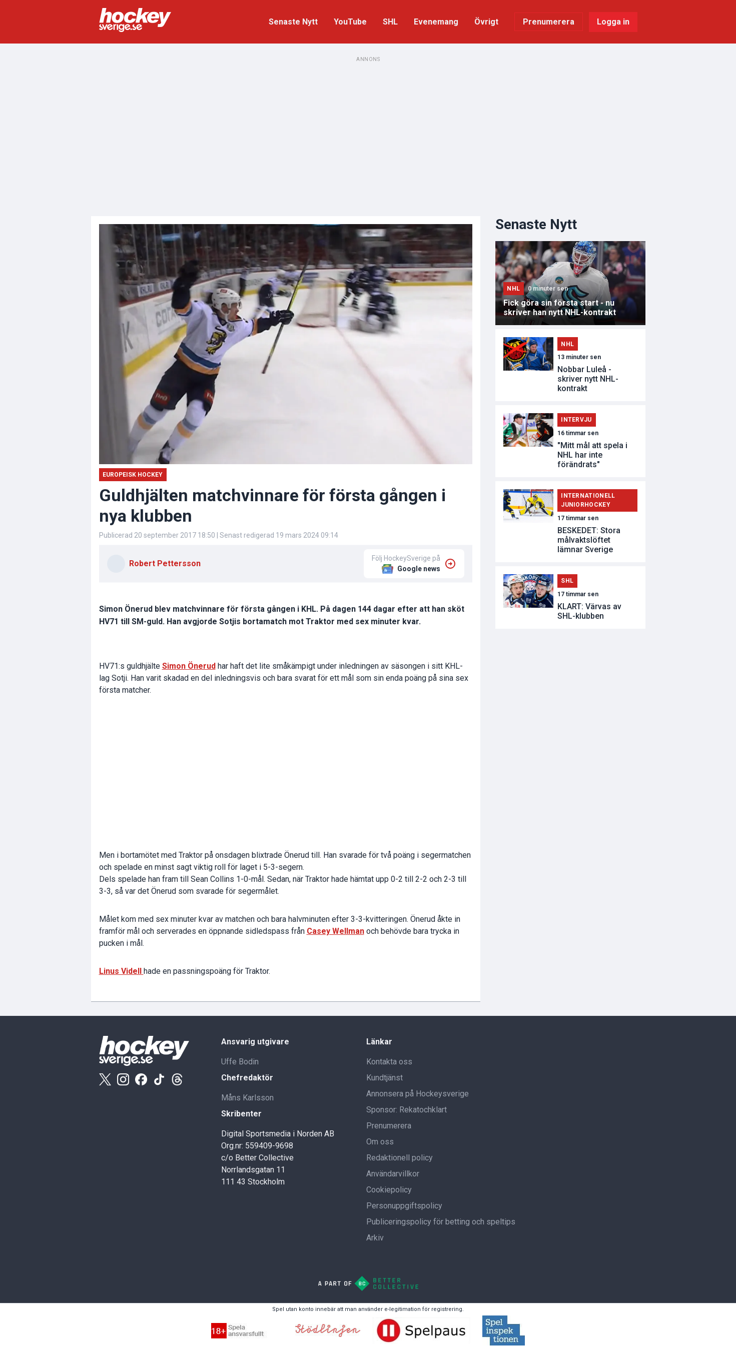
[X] (105, 1079)
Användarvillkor (392, 1173)
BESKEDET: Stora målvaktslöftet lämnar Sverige (588, 540)
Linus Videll (121, 971)
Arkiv (375, 1237)
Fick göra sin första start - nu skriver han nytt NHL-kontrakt (559, 307)
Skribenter (241, 1113)
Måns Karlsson (247, 1097)
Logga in (613, 22)
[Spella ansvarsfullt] (247, 1335)
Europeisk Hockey (133, 474)
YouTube (350, 22)
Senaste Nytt (293, 22)
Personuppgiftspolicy (404, 1205)
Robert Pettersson (165, 563)
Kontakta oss (389, 1061)
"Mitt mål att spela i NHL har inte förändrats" (592, 455)
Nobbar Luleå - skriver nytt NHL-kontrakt (587, 379)
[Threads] (177, 1079)
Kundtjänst (384, 1077)
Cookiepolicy (389, 1189)
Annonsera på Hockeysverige (417, 1093)
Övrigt (486, 22)
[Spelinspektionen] (503, 1342)
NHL (513, 288)
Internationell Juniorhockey (588, 500)
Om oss (380, 1141)
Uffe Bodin (240, 1061)
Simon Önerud (189, 666)
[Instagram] (123, 1079)
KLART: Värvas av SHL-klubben (589, 611)
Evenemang (436, 22)
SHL (390, 22)
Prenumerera (548, 22)
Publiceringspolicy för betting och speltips (440, 1221)
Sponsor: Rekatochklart (406, 1109)
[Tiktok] (159, 1079)
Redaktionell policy (399, 1157)
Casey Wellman (335, 931)
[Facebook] (141, 1079)
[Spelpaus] (421, 1341)
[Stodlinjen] (327, 1334)
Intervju (576, 419)
